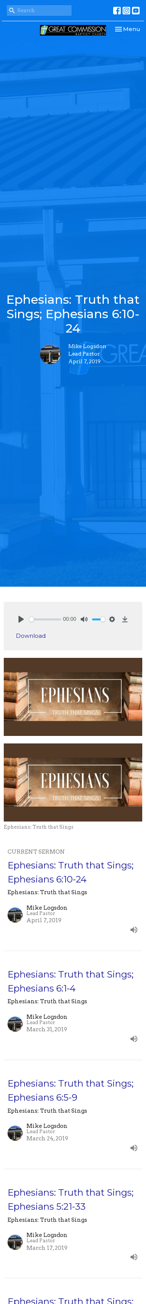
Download (31, 635)
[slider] (45, 619)
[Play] (21, 619)
